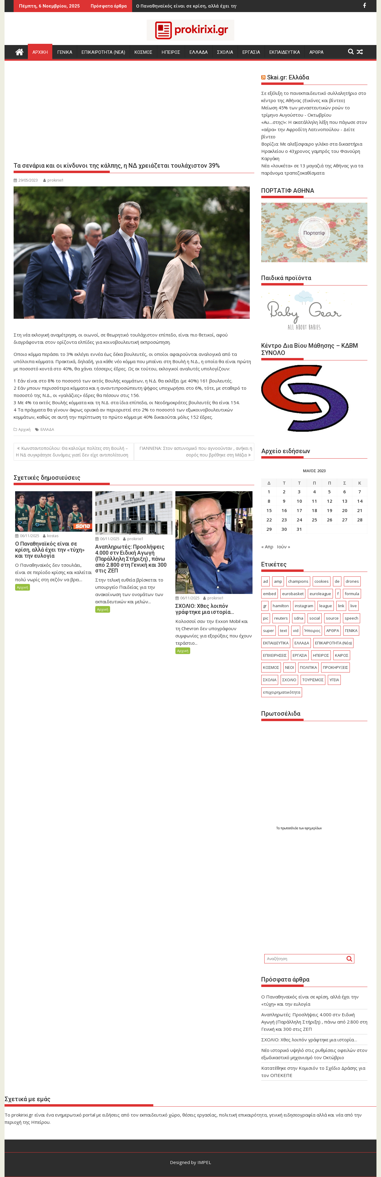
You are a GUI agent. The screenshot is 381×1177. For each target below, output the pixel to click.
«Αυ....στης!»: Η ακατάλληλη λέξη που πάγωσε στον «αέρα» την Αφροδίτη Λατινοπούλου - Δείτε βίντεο (314, 129)
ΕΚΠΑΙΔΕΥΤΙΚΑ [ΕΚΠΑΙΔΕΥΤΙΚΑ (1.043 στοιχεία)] (275, 643)
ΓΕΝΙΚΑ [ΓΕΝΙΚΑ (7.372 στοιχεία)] (351, 630)
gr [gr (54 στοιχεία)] (265, 605)
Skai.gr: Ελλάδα (288, 77)
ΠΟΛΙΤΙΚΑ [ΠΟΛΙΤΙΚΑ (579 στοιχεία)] (308, 667)
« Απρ (267, 546)
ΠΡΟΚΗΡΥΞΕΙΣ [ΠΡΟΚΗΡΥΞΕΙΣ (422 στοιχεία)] (335, 667)
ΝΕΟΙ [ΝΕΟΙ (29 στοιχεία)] (289, 667)
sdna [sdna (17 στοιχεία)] (298, 618)
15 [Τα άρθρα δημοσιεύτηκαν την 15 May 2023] (269, 510)
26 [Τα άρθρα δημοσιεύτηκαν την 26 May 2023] (329, 520)
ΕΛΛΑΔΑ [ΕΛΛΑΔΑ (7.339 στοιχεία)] (302, 643)
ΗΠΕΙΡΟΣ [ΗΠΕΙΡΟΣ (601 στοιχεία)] (321, 655)
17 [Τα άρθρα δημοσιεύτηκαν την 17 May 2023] (299, 510)
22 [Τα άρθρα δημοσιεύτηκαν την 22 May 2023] (269, 520)
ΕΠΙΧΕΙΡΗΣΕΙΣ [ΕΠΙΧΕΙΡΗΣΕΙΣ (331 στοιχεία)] (275, 655)
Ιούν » (283, 546)
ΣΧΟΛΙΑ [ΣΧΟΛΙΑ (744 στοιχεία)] (269, 679)
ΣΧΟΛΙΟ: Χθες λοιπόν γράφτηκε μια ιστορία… (309, 1040)
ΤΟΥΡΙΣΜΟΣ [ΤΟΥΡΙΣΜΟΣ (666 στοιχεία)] (313, 679)
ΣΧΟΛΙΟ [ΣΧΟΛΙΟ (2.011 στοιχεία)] (289, 679)
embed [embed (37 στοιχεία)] (269, 593)
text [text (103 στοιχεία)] (283, 630)
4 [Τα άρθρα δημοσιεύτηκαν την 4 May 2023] (314, 492)
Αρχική (24, 429)
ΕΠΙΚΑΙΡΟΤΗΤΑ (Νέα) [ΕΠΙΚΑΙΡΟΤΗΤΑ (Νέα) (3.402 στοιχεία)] (333, 643)
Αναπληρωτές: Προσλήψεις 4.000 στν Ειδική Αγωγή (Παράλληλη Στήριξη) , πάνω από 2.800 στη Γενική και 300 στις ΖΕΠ (314, 1021)
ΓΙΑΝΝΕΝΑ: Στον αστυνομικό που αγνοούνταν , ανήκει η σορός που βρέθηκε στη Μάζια (195, 451)
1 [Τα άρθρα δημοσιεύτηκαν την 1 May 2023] (269, 492)
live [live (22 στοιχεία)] (353, 605)
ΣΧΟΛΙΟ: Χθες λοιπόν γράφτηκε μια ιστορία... (199, 6)
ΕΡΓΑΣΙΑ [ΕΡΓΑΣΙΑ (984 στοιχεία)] (300, 655)
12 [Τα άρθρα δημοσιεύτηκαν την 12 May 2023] (329, 501)
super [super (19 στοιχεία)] (268, 630)
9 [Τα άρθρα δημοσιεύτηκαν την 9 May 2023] (284, 501)
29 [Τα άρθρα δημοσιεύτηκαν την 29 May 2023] (269, 529)
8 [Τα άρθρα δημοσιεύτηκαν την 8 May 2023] (269, 501)
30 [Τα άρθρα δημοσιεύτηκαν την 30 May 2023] (284, 529)
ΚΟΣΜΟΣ (143, 52)
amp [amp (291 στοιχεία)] (278, 581)
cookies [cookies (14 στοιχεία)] (321, 581)
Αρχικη (40, 52)
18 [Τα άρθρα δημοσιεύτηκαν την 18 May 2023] (314, 510)
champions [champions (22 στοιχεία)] (298, 581)
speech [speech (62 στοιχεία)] (351, 618)
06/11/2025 (27, 535)
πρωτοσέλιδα (290, 828)
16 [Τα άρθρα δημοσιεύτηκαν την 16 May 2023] (284, 510)
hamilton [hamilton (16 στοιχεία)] (281, 605)
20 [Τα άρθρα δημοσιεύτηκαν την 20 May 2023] (344, 510)
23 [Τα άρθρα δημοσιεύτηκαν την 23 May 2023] (284, 520)
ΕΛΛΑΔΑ (199, 52)
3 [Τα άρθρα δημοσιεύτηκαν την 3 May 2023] (299, 492)
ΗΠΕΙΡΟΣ (171, 52)
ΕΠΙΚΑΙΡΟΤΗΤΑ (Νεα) (103, 52)
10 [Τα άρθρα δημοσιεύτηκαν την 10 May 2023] (299, 501)
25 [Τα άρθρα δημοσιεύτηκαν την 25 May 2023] (314, 520)
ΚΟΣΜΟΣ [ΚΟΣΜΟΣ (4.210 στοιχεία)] (271, 667)
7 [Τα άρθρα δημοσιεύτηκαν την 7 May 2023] (359, 492)
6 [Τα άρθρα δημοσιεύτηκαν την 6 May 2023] (344, 492)
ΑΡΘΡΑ (316, 52)
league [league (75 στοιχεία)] (325, 605)
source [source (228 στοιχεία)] (332, 618)
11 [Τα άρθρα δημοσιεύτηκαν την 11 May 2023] (314, 501)
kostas (50, 535)
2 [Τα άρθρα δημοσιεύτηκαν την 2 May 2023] (284, 492)
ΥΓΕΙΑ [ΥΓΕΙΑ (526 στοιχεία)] (334, 679)
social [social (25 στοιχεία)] (314, 618)
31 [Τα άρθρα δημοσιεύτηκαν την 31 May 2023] (299, 529)
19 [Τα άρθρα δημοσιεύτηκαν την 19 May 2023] (329, 510)
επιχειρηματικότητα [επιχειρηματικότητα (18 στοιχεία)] (281, 692)
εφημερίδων (313, 828)
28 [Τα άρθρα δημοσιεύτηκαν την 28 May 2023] (360, 520)
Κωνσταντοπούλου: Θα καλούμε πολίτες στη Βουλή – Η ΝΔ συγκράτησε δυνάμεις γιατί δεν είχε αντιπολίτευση (72, 451)
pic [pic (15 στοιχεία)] (265, 618)
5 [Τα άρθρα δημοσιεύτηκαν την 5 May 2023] (329, 492)
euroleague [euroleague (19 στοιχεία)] (320, 593)
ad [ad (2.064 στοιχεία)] (265, 581)
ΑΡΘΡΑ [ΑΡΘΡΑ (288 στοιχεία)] (332, 630)
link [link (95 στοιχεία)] (341, 605)
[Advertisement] (134, 113)
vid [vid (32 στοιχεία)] (295, 630)
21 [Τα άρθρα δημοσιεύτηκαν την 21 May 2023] (360, 510)
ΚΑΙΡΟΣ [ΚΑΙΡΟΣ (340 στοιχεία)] (341, 655)
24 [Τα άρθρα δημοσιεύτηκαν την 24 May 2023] (299, 520)
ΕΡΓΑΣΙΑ (251, 52)
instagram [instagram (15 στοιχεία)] (304, 605)
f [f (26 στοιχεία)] (338, 593)
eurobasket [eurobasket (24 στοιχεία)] (293, 593)
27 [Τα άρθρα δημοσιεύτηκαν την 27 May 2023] (344, 520)
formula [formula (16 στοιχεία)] (352, 593)
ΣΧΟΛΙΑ (225, 52)
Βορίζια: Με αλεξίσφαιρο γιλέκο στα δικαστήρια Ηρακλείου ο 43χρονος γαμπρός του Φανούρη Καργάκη (311, 151)
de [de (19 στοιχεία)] (337, 581)
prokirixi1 (53, 180)
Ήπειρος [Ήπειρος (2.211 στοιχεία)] (312, 630)
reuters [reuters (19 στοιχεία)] (281, 618)
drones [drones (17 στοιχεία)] (352, 581)
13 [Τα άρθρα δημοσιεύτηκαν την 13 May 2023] (344, 501)
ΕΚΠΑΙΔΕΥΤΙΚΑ (284, 52)
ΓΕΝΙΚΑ (64, 52)
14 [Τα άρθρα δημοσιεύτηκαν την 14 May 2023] (360, 501)
